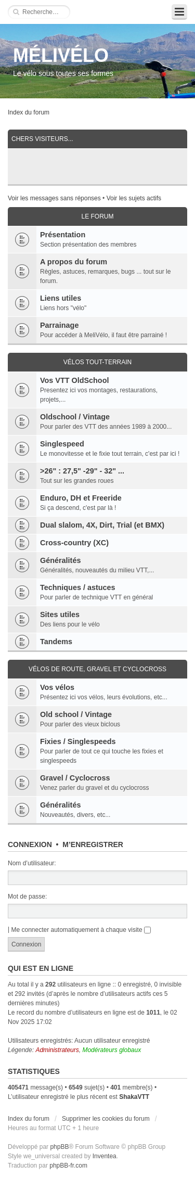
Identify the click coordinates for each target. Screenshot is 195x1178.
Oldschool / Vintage (75, 417)
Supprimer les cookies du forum (106, 1118)
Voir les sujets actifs (134, 198)
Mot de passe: (27, 896)
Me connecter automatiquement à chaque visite (80, 929)
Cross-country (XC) (74, 543)
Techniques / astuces (77, 587)
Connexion (30, 844)
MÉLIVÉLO (61, 55)
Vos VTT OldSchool (74, 380)
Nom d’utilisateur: (32, 863)
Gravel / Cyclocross (75, 778)
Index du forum (28, 112)
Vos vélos (57, 687)
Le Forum (97, 216)
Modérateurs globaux (111, 1050)
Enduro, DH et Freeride (81, 498)
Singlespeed (62, 444)
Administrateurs (57, 1050)
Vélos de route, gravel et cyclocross (97, 669)
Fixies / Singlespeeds (78, 741)
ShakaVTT (134, 1096)
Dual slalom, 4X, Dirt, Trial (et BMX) (102, 525)
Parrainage (59, 325)
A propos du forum (73, 262)
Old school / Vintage (76, 714)
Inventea (104, 1156)
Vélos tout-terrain (97, 362)
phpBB (59, 1146)
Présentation (62, 235)
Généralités (60, 560)
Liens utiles (60, 298)
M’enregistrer (92, 844)
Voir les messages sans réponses (54, 198)
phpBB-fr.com (68, 1165)
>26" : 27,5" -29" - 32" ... (82, 471)
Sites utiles (60, 614)
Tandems (56, 641)
